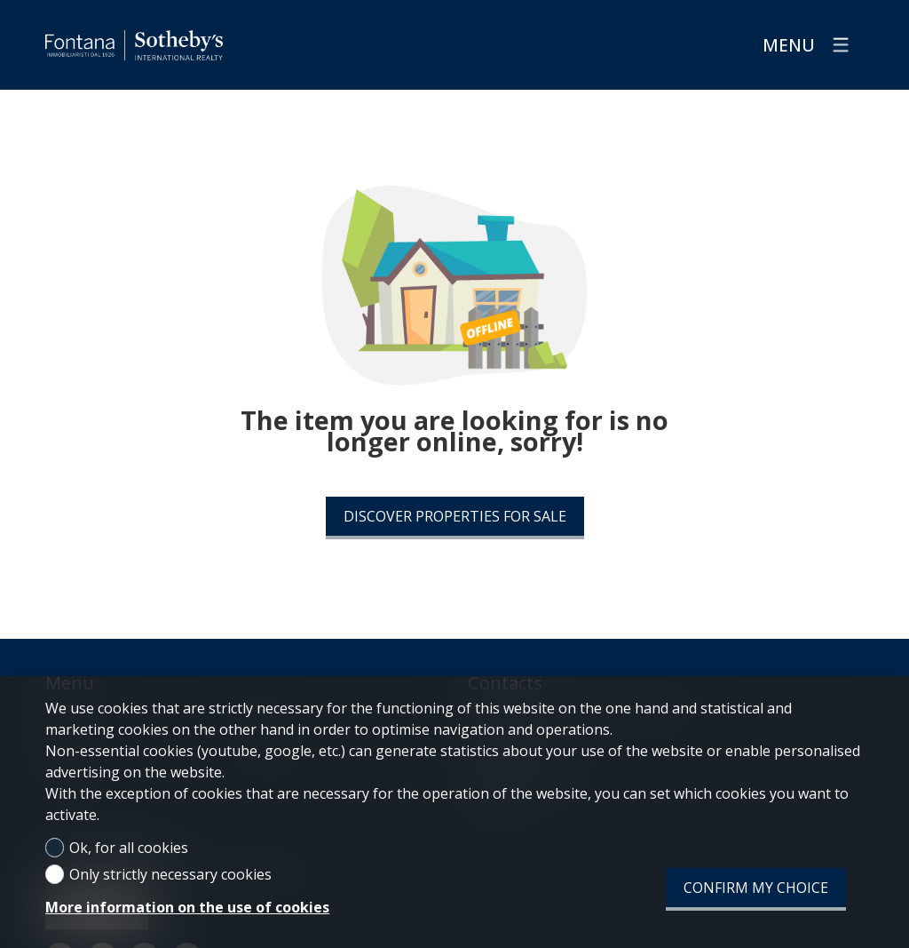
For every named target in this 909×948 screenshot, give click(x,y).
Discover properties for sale (455, 516)
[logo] (134, 45)
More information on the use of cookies (187, 907)
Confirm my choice (756, 887)
